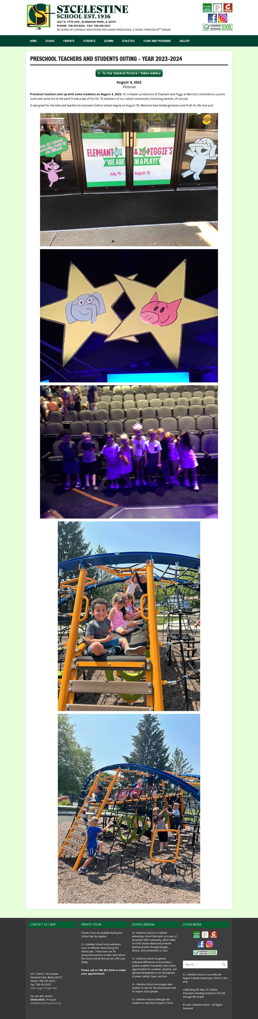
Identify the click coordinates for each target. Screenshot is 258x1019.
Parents (68, 41)
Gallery (185, 41)
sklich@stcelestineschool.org (45, 1003)
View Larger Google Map (43, 988)
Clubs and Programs (157, 41)
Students (89, 41)
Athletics (128, 41)
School (50, 41)
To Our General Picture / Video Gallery (131, 73)
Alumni (108, 41)
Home (33, 41)
